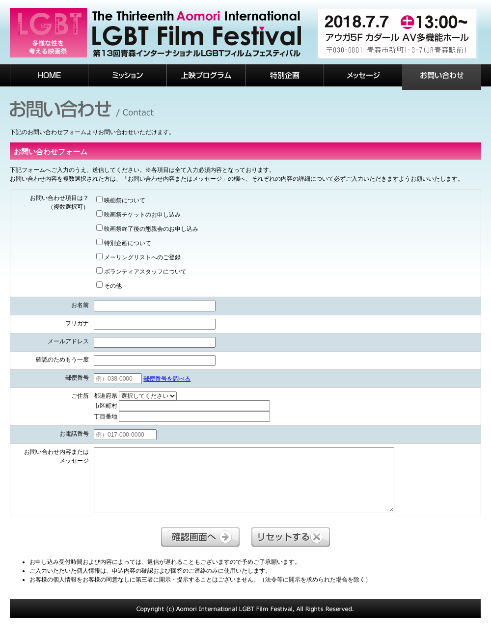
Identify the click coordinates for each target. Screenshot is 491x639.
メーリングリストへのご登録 (138, 257)
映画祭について (120, 200)
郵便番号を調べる (167, 378)
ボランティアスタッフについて (141, 271)
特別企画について (123, 243)
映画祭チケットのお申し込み (138, 214)
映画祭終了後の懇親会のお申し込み (147, 228)
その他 (109, 285)
